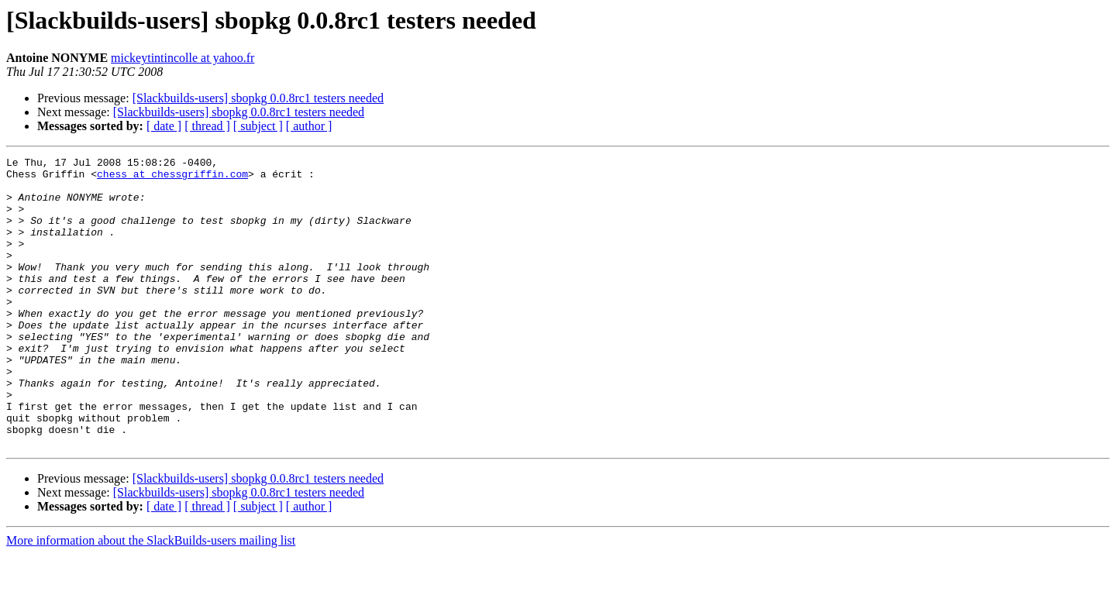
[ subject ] (258, 125)
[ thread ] (207, 125)
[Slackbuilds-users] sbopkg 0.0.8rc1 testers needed (258, 98)
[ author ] (309, 125)
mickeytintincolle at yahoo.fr (182, 57)
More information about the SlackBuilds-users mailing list (150, 598)
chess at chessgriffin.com (172, 178)
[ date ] (163, 125)
